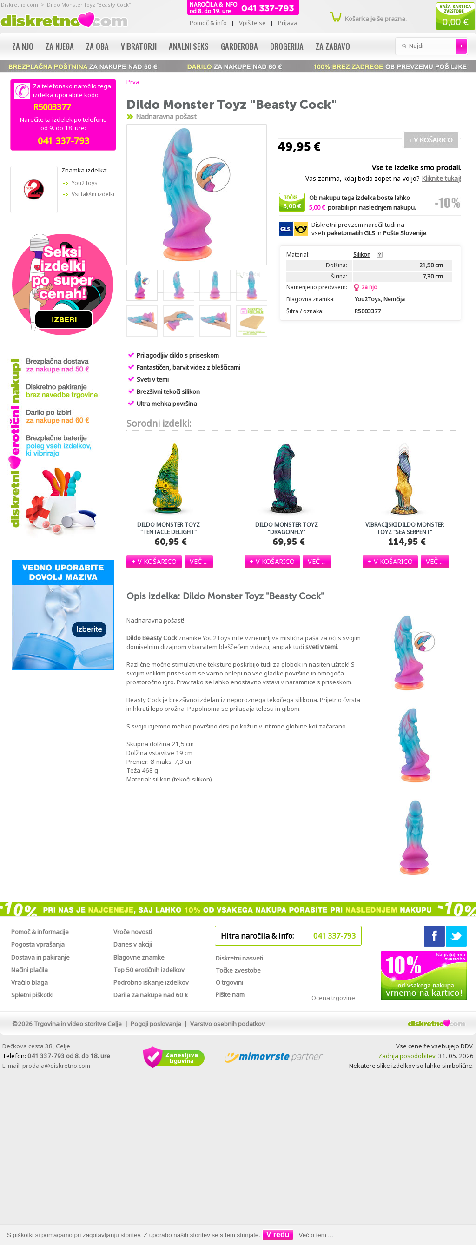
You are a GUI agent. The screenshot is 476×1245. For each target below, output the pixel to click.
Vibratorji (139, 46)
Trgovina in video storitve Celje (78, 1024)
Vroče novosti (132, 931)
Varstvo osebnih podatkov (227, 1024)
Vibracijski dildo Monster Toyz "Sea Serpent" (404, 528)
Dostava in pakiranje (40, 957)
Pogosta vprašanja (38, 944)
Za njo (22, 46)
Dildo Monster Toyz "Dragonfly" (286, 528)
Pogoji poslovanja (156, 1024)
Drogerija (287, 46)
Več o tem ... (316, 1235)
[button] (154, 561)
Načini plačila (29, 970)
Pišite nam (230, 994)
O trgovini (229, 982)
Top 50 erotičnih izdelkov (149, 970)
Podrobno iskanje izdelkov (151, 982)
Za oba (97, 46)
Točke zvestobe (238, 970)
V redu (278, 1234)
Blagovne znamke (139, 957)
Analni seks (189, 46)
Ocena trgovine (333, 997)
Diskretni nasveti (239, 958)
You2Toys (85, 183)
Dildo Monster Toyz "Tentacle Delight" (168, 528)
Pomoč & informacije (40, 931)
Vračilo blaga (29, 982)
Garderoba (239, 46)
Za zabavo (333, 46)
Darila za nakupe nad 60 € (150, 995)
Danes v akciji (132, 944)
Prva (131, 82)
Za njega (60, 46)
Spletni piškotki (32, 995)
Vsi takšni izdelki (93, 194)
